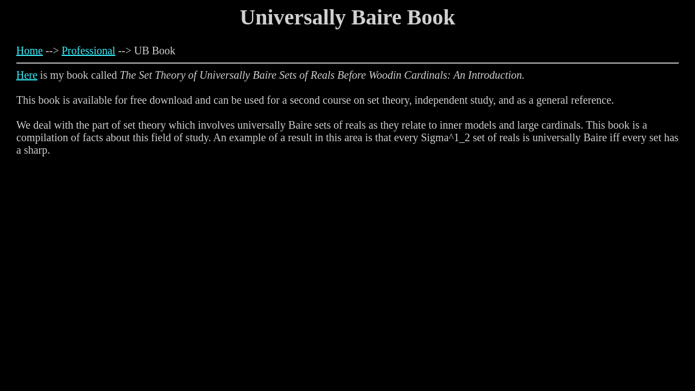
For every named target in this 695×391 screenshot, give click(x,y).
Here (26, 75)
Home (29, 50)
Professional (89, 50)
